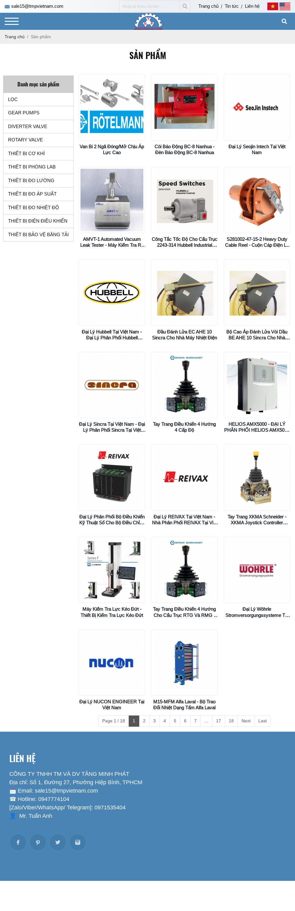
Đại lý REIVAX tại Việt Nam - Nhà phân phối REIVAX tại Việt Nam (184, 522)
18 (231, 720)
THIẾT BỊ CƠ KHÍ (26, 153)
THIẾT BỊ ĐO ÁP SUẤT (32, 193)
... (206, 720)
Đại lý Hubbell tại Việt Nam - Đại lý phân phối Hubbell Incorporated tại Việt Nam (112, 337)
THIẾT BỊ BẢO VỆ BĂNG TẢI (38, 234)
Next (246, 720)
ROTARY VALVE (25, 139)
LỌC (13, 99)
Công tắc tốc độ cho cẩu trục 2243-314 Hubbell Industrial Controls (184, 245)
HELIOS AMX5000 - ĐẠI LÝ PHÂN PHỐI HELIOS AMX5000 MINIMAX (256, 430)
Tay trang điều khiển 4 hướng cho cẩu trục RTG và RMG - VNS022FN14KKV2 (184, 614)
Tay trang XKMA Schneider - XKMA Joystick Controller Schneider (257, 522)
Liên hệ (252, 6)
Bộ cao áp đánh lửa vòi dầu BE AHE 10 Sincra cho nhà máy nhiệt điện (256, 337)
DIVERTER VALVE (27, 126)
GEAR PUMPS (23, 112)
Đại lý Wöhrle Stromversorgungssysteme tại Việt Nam (256, 614)
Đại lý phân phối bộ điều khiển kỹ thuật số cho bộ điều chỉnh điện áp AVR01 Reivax (112, 522)
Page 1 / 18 (113, 720)
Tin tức (232, 6)
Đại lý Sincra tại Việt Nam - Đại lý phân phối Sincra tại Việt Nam (112, 430)
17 (218, 720)
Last (262, 720)
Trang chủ (208, 6)
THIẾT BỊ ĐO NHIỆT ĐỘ (33, 207)
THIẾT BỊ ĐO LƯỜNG (31, 180)
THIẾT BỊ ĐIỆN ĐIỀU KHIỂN (37, 220)
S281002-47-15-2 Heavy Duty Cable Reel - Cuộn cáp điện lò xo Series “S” (257, 245)
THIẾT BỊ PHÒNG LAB (32, 166)
